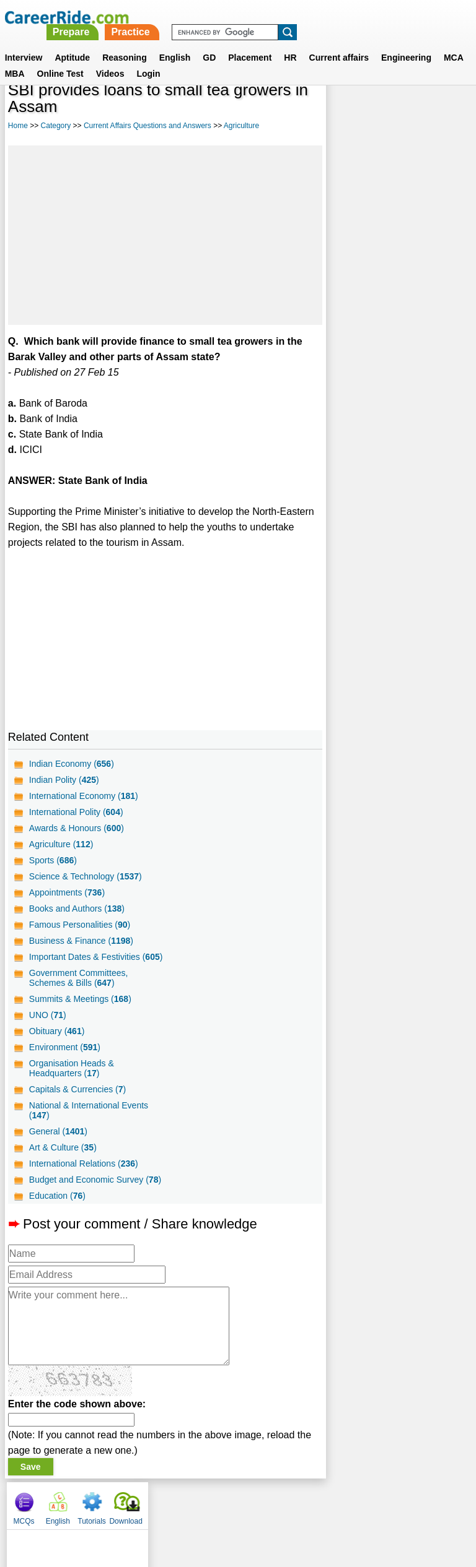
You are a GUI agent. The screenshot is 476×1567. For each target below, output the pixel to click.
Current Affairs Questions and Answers (147, 125)
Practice (305, 17)
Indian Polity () (64, 780)
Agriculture (241, 125)
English (175, 43)
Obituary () (57, 1031)
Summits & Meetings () (80, 999)
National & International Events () (88, 1110)
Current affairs (339, 43)
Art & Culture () (63, 1147)
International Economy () (83, 796)
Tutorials (413, 111)
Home (18, 125)
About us (125, 1503)
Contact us (175, 1503)
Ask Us (283, 1503)
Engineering (406, 43)
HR (290, 43)
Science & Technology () (85, 876)
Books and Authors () (77, 908)
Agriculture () (61, 844)
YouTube (326, 1503)
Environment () (64, 1047)
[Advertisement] (165, 235)
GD (209, 43)
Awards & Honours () (76, 828)
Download (446, 111)
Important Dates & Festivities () (96, 957)
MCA (454, 43)
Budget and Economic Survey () (95, 1180)
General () (58, 1131)
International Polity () (76, 812)
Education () (57, 1196)
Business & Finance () (81, 941)
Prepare (245, 17)
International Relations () (83, 1163)
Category (56, 125)
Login (148, 59)
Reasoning (124, 43)
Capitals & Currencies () (77, 1089)
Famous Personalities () (79, 925)
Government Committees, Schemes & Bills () (78, 978)
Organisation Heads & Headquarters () (71, 1068)
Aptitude (72, 43)
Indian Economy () (71, 764)
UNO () (47, 1015)
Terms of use (232, 1503)
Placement (249, 43)
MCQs (344, 111)
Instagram (374, 1503)
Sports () (53, 860)
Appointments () (67, 892)
